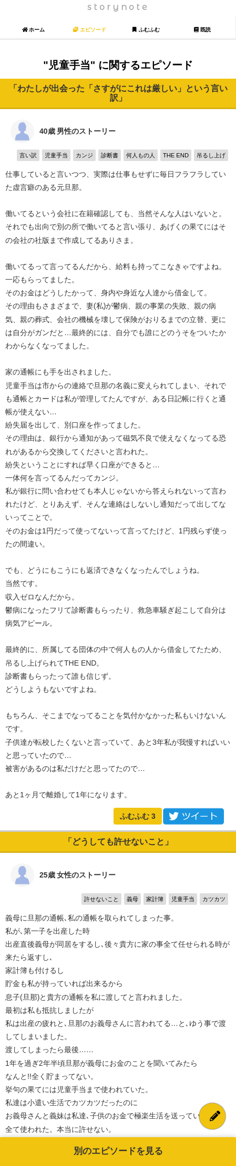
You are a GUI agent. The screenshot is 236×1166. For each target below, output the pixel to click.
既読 (202, 30)
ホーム (33, 30)
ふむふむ (138, 816)
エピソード (89, 30)
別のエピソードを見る (118, 1151)
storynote (118, 7)
